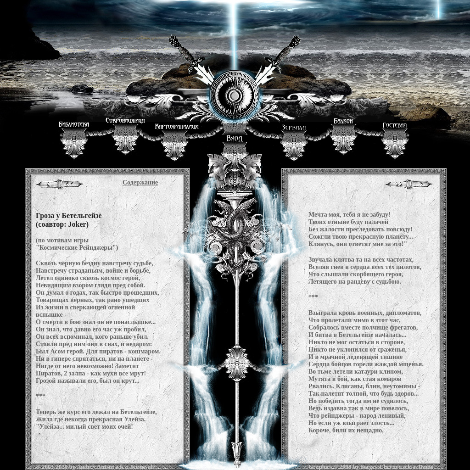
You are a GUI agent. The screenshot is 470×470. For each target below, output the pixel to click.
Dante (425, 466)
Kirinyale (143, 466)
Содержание (140, 182)
